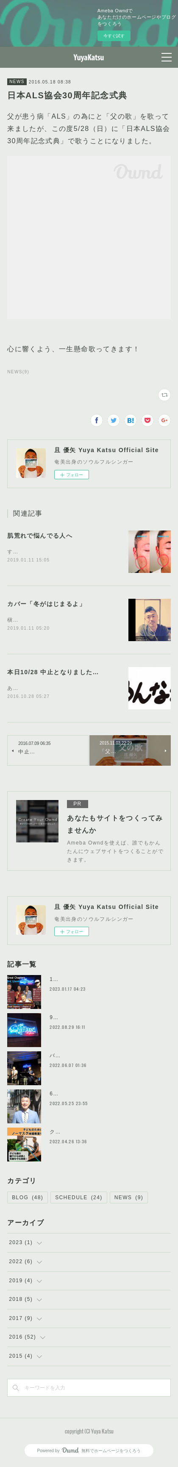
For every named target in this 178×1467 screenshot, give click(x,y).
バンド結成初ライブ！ (78, 1057)
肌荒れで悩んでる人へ (39, 535)
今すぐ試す (114, 35)
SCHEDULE (79, 1199)
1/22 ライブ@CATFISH (81, 981)
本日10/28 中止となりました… (53, 673)
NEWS (17, 81)
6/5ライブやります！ (77, 1095)
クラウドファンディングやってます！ (98, 1133)
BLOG (27, 1199)
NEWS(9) (18, 372)
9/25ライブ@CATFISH (80, 1019)
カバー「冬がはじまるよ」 (46, 604)
